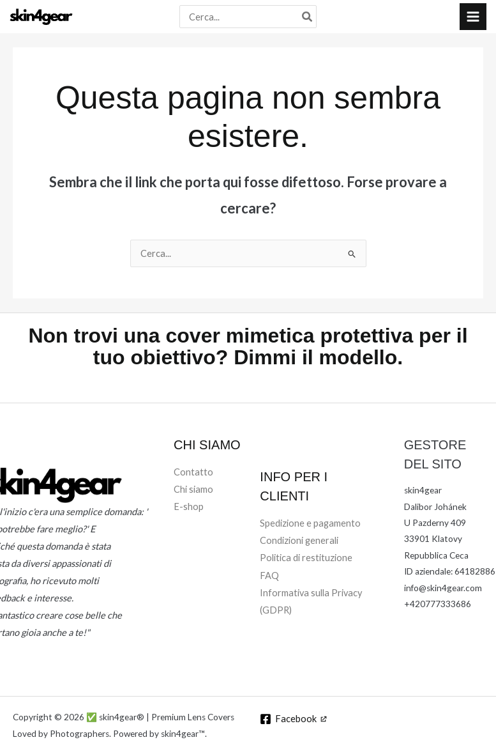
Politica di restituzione (306, 560)
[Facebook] (294, 722)
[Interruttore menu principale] (473, 17)
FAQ (269, 578)
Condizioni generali (299, 543)
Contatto (193, 475)
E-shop (189, 509)
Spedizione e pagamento (310, 526)
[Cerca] (307, 18)
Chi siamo (193, 492)
